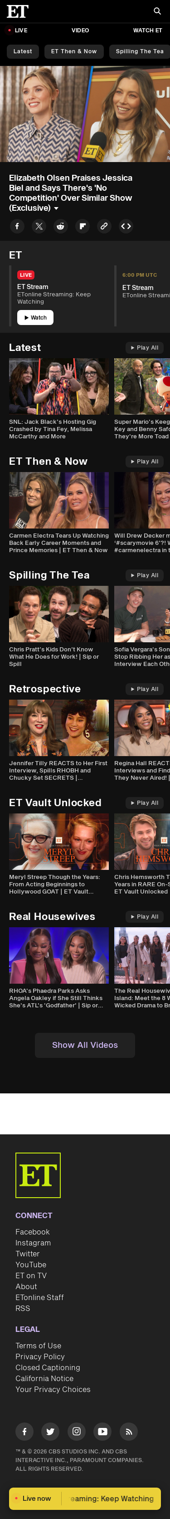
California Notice (44, 1378)
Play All (144, 348)
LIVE (21, 30)
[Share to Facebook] (17, 228)
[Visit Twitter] (50, 1433)
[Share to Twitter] (39, 228)
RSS (22, 1308)
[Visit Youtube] (102, 1433)
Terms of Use (38, 1346)
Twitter (27, 1254)
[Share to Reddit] (61, 228)
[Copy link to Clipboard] (104, 228)
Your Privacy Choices (53, 1389)
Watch (35, 318)
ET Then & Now (74, 51)
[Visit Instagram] (77, 1433)
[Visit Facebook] (24, 1433)
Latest (23, 51)
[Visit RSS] (129, 1433)
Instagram (33, 1243)
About (26, 1286)
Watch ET (147, 30)
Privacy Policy (40, 1356)
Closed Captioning (47, 1367)
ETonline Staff (39, 1297)
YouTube (30, 1265)
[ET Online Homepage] (20, 11)
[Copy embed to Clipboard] (126, 228)
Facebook (32, 1232)
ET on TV (31, 1275)
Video (80, 30)
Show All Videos (85, 1045)
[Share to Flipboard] (82, 228)
